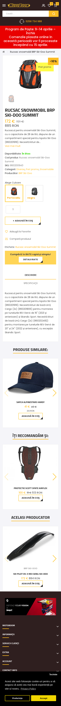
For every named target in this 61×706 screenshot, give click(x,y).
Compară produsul (20, 238)
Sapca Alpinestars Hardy (30, 402)
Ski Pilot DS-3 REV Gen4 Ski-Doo (30, 574)
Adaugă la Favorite (20, 231)
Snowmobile (47, 169)
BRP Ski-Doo (25, 173)
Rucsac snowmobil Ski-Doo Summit (35, 247)
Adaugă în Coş (24, 220)
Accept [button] (43, 698)
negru (34, 193)
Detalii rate (30, 259)
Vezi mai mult (12, 146)
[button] (54, 393)
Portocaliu (14, 193)
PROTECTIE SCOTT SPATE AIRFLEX (30, 488)
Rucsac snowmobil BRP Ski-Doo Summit (32, 51)
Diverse (20, 169)
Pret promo (32, 169)
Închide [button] (53, 674)
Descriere (30, 275)
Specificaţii (31, 283)
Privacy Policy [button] (28, 688)
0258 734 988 (34, 21)
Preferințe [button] (17, 698)
